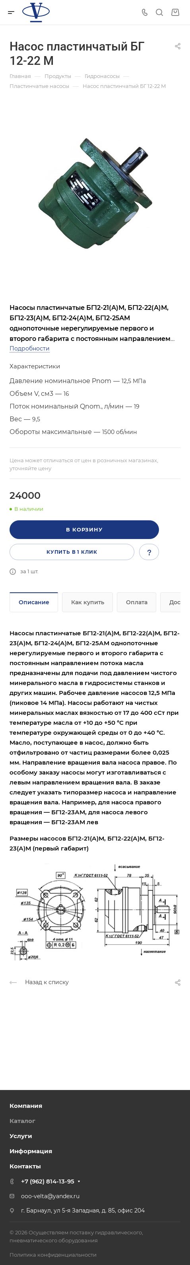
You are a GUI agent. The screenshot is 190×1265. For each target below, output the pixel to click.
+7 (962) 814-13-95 (47, 1181)
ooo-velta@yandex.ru (50, 1196)
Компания (26, 1105)
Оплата (136, 602)
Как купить (87, 602)
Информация (31, 1151)
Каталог (22, 1121)
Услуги (21, 1136)
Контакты (25, 1166)
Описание (34, 602)
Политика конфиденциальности (53, 1254)
